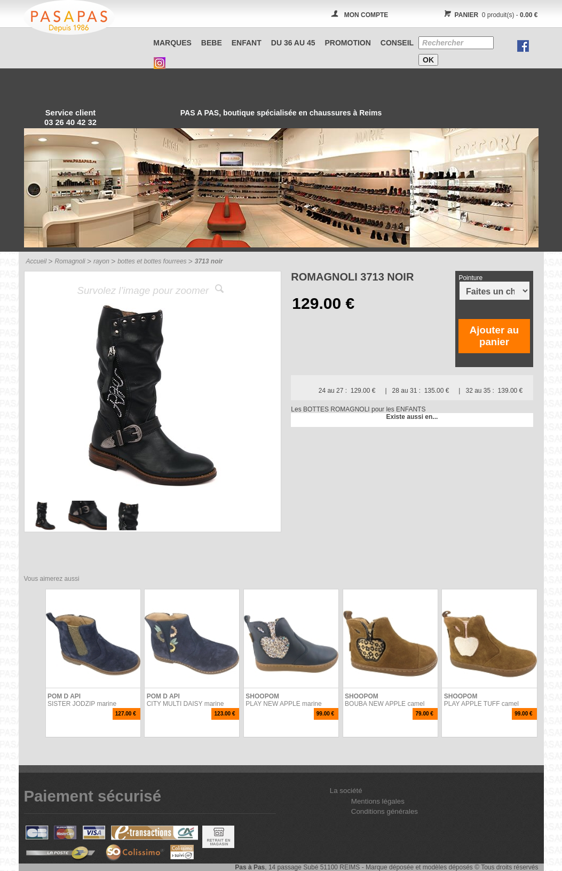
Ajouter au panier (494, 335)
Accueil (36, 261)
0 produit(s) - (489, 15)
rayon (101, 261)
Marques (172, 42)
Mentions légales (378, 801)
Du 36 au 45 (293, 42)
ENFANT (247, 42)
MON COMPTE (366, 15)
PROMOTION (348, 42)
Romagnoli (69, 261)
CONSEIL (397, 42)
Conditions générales (384, 811)
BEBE (211, 42)
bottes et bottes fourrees (151, 261)
